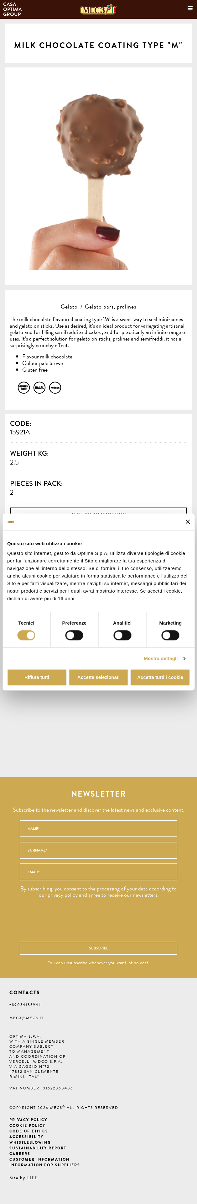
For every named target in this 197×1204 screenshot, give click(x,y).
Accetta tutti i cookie (160, 677)
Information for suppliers (44, 1165)
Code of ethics (28, 1131)
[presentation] (86, 923)
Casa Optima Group (13, 9)
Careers (19, 1154)
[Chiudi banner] (187, 522)
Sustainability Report (37, 1148)
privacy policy (63, 894)
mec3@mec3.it (26, 1018)
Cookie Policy (27, 1125)
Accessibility (26, 1137)
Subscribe (98, 948)
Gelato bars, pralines (110, 306)
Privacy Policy (28, 1120)
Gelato (69, 306)
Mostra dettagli (161, 658)
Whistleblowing (30, 1142)
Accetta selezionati (98, 677)
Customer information (39, 1159)
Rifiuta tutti (36, 677)
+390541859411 (25, 1005)
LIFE (32, 1177)
